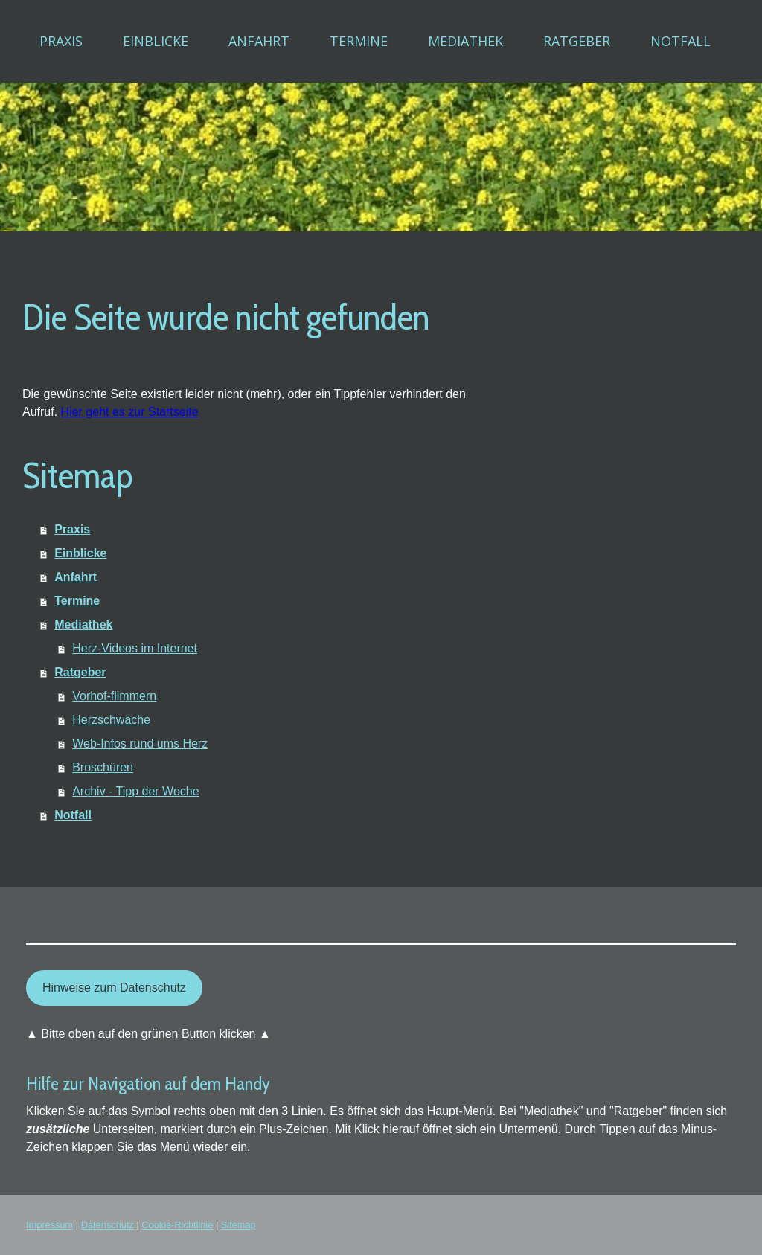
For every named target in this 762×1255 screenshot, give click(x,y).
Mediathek (465, 41)
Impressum (49, 1224)
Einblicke (155, 41)
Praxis (61, 41)
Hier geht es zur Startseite (130, 411)
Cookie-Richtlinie (177, 1224)
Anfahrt (258, 41)
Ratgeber (576, 41)
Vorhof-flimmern (114, 696)
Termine (359, 41)
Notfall (680, 41)
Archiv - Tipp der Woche (135, 791)
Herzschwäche (111, 719)
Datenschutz (107, 1224)
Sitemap (238, 1224)
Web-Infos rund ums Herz (140, 743)
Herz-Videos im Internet (134, 648)
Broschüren (102, 767)
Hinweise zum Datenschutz (114, 987)
